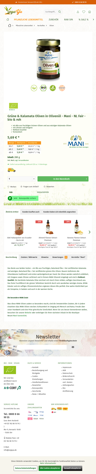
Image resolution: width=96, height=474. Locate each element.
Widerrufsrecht (68, 376)
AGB (64, 370)
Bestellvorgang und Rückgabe (40, 371)
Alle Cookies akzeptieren (50, 468)
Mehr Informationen (48, 463)
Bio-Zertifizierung (68, 389)
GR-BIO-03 (12, 109)
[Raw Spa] (68, 20)
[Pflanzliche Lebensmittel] (28, 20)
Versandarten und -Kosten (68, 380)
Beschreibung (11, 257)
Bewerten (49, 187)
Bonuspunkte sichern (27, 198)
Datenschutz (67, 373)
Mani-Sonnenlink (19, 316)
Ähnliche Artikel (12, 212)
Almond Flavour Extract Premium (48, 239)
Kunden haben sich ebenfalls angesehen (59, 212)
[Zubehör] (53, 20)
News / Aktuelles (39, 394)
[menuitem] (89, 11)
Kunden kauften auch (30, 212)
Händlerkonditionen (40, 382)
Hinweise (44, 257)
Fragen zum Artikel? (30, 187)
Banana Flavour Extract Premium (76, 239)
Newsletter (36, 385)
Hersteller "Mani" (78, 257)
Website (28, 313)
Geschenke (36, 391)
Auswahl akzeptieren (72, 468)
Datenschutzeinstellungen (25, 468)
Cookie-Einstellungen (37, 377)
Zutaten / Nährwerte (29, 257)
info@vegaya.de (10, 450)
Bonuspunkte (37, 388)
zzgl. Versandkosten (22, 160)
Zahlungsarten (68, 385)
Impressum (67, 367)
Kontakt (35, 367)
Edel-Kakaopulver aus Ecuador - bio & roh (19, 239)
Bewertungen (59, 257)
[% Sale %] (83, 20)
